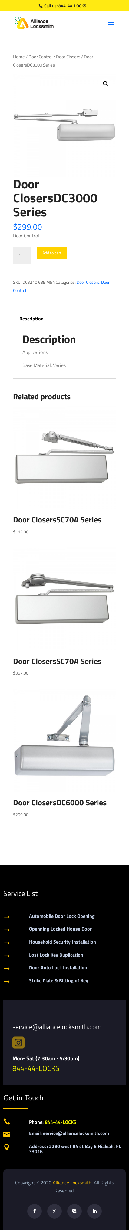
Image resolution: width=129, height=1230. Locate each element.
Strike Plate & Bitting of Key (58, 980)
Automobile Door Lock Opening (62, 916)
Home (19, 56)
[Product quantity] (22, 255)
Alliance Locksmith (73, 1182)
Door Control (40, 56)
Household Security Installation (62, 941)
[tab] (65, 318)
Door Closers (68, 56)
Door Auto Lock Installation (58, 967)
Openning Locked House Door (60, 928)
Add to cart (51, 253)
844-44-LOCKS (72, 5)
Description (31, 318)
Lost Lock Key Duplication (56, 954)
